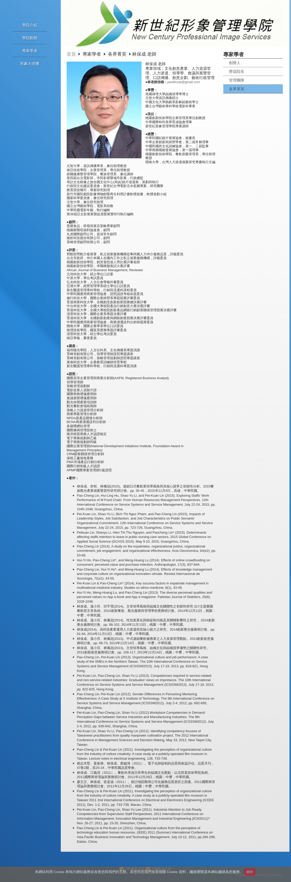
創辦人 (234, 63)
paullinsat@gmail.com (183, 82)
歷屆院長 (236, 71)
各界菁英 (236, 89)
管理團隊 (236, 80)
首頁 (71, 54)
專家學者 (92, 54)
